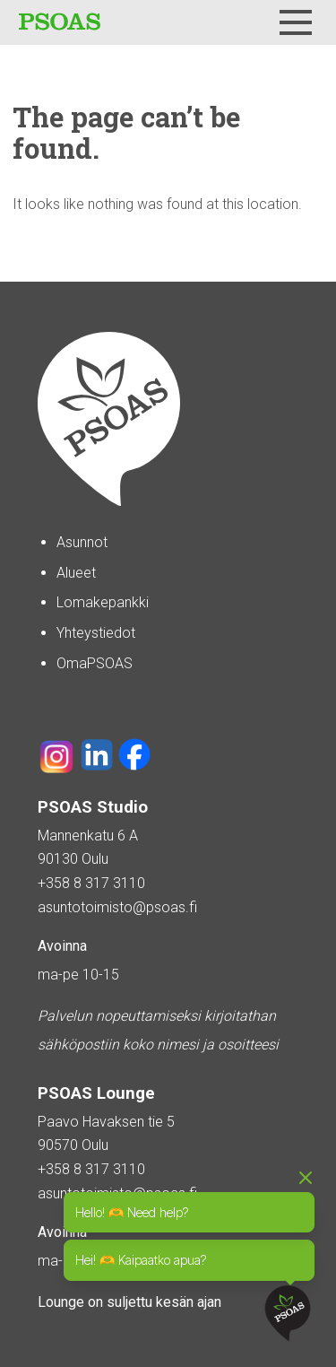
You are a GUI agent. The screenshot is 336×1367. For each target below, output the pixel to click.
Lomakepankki (102, 602)
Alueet (76, 572)
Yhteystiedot (95, 632)
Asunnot (82, 542)
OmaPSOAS (94, 663)
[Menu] (295, 22)
